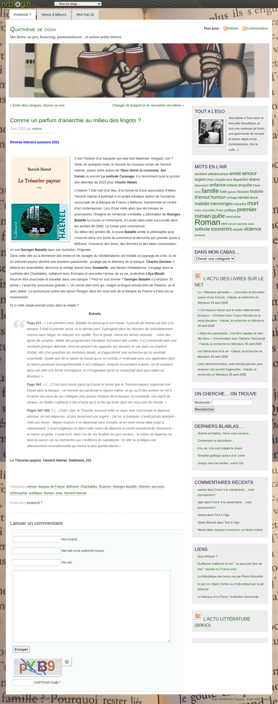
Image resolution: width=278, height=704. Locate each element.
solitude (202, 229)
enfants (232, 185)
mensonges (221, 203)
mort (252, 203)
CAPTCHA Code (46, 682)
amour (32, 486)
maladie (202, 203)
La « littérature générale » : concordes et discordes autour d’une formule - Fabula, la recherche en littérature (231, 297)
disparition (240, 180)
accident (201, 174)
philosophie (18, 493)
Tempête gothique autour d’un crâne (221, 455)
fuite (223, 191)
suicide (238, 229)
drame (254, 179)
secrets (242, 223)
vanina (37, 128)
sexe (59, 493)
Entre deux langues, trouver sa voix (39, 105)
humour (218, 197)
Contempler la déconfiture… (216, 440)
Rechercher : (203, 402)
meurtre (239, 204)
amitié (235, 173)
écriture (200, 235)
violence (252, 229)
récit (224, 224)
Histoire (144, 486)
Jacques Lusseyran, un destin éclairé (238, 529)
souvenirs (221, 229)
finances (105, 486)
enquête (245, 185)
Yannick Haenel (75, 493)
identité (243, 197)
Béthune (73, 486)
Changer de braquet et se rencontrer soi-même (146, 105)
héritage (231, 197)
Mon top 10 (85, 14)
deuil (229, 179)
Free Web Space (258, 699)
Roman (49, 493)
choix (210, 180)
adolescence (218, 174)
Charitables (89, 486)
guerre (232, 191)
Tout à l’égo (222, 514)
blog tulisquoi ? (207, 556)
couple (220, 179)
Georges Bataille (125, 486)
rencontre (233, 217)
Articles (233, 28)
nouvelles (208, 210)
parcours (157, 486)
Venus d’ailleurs (54, 14)
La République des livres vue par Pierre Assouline (230, 576)
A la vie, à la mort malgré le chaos (220, 448)
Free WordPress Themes (228, 699)
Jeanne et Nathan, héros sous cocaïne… (224, 433)
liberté (254, 197)
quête (218, 216)
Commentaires (257, 28)
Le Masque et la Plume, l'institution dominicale (228, 596)
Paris (220, 210)
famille (210, 191)
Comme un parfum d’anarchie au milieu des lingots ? (75, 120)
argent (200, 179)
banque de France (51, 486)
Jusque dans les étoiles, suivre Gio (221, 463)
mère (198, 210)
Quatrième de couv (33, 29)
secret (232, 223)
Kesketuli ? (22, 14)
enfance (218, 185)
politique (35, 493)
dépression (202, 185)
